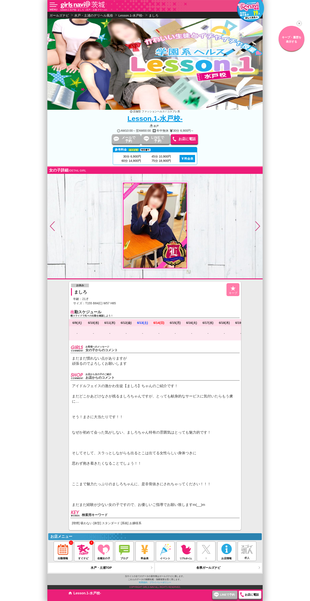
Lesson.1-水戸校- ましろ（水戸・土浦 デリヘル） (84, 10)
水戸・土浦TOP (101, 567)
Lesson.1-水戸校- (155, 118)
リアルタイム (186, 551)
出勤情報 (63, 551)
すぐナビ (83, 551)
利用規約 (143, 582)
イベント (165, 551)
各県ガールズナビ (208, 567)
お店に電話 (187, 139)
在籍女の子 (104, 551)
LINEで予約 (157, 139)
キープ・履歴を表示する (282, 39)
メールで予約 (128, 139)
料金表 (188, 158)
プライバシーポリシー (160, 582)
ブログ (124, 551)
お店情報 (226, 551)
